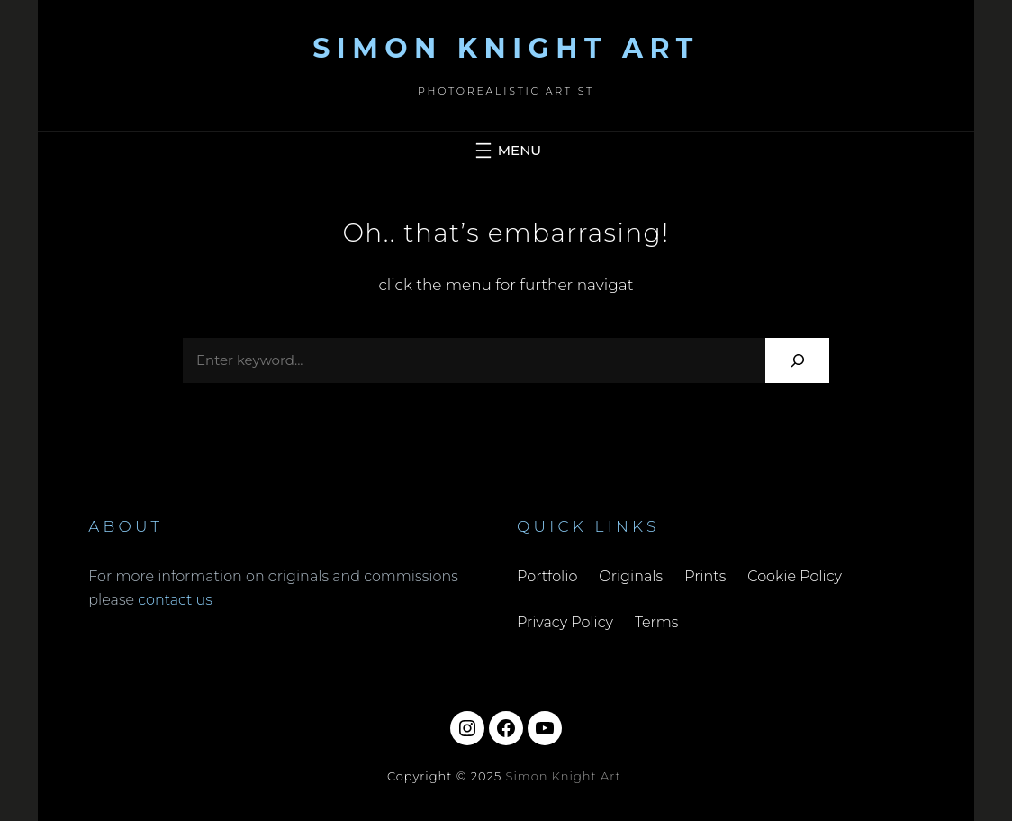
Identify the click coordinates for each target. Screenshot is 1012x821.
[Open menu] (506, 150)
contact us (175, 599)
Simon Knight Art (506, 48)
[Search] (797, 360)
